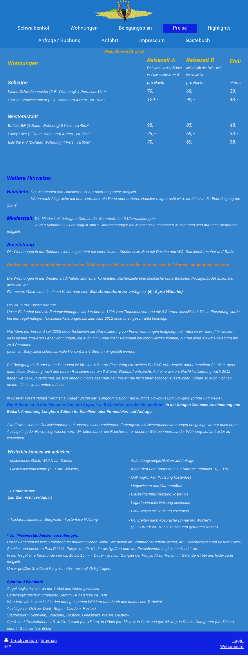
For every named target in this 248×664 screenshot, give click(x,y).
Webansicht (232, 646)
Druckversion (21, 640)
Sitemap (49, 640)
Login (238, 640)
